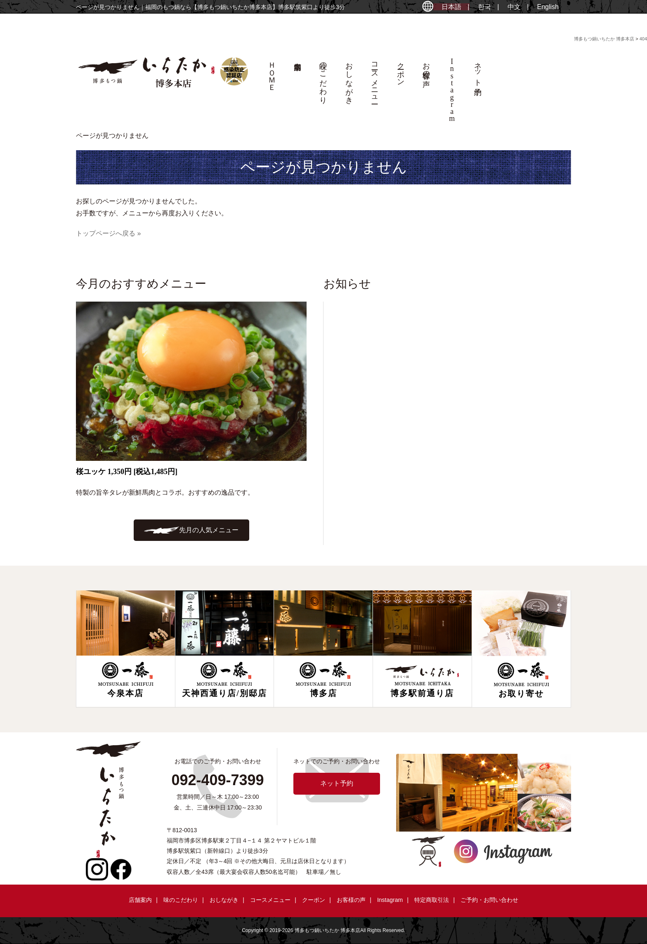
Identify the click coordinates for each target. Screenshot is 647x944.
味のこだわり (323, 78)
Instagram (390, 900)
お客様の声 (426, 66)
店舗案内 (297, 91)
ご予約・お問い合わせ (489, 900)
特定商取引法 (431, 900)
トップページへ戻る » (108, 233)
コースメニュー (375, 78)
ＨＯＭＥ (272, 72)
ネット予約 (478, 70)
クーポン (401, 69)
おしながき (349, 78)
